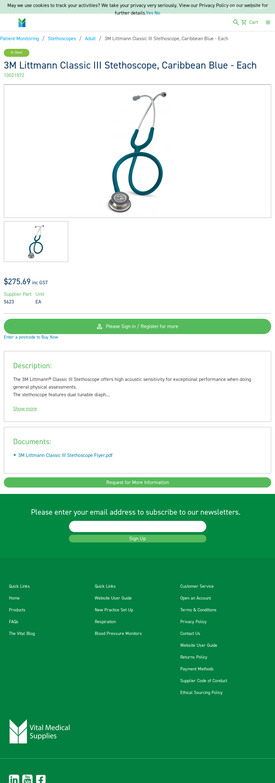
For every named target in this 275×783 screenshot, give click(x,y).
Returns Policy (193, 657)
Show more (25, 408)
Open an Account (195, 598)
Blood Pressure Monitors (118, 634)
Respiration (105, 622)
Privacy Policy (193, 622)
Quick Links (19, 586)
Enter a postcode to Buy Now (31, 337)
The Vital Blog (22, 634)
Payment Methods (197, 669)
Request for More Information (137, 482)
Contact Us (190, 634)
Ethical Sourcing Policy (201, 693)
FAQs (14, 622)
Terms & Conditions (198, 610)
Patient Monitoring (19, 38)
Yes (149, 13)
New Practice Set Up (114, 610)
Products (17, 610)
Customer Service (197, 586)
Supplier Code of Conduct (203, 681)
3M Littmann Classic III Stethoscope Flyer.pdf (65, 455)
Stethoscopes (62, 38)
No (157, 13)
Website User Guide (113, 598)
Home (14, 598)
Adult (90, 38)
